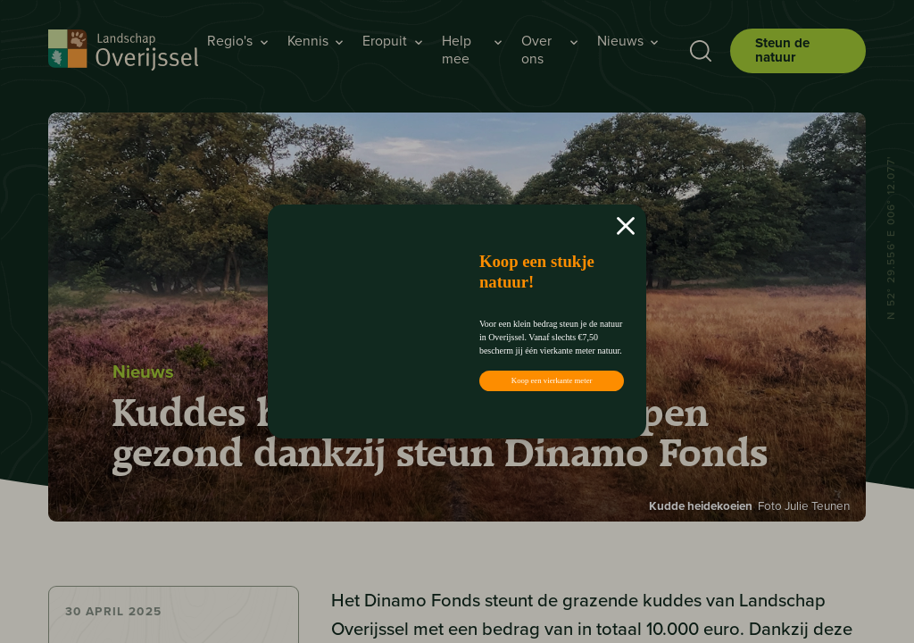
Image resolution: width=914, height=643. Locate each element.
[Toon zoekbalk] (696, 51)
